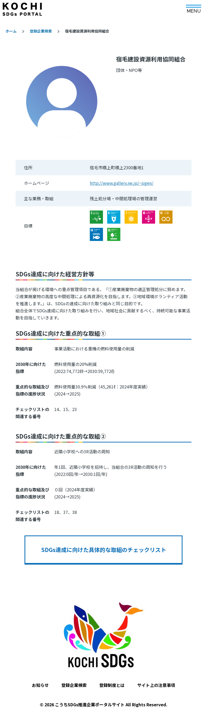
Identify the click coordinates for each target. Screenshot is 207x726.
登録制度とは (112, 685)
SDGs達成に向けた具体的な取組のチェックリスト (103, 550)
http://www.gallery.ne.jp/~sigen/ (121, 183)
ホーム (11, 31)
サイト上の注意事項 (156, 685)
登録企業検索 (41, 31)
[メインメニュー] (193, 7)
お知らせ (40, 685)
